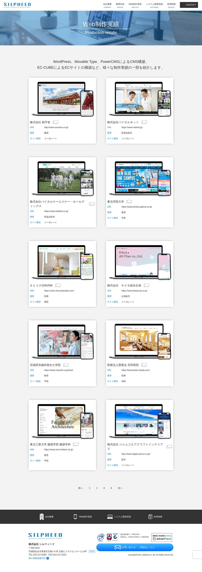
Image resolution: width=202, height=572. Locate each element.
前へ (80, 488)
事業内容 (120, 6)
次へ (120, 488)
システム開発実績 (154, 6)
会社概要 (107, 6)
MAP (92, 551)
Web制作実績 (135, 6)
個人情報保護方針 (37, 558)
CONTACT (191, 5)
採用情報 (171, 6)
